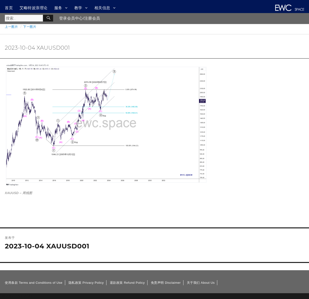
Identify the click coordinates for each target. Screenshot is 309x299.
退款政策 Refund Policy (127, 282)
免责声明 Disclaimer (166, 282)
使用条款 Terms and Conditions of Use (34, 282)
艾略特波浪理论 (34, 8)
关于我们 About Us (201, 282)
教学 (78, 8)
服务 (58, 8)
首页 (9, 8)
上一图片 (11, 27)
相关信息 (102, 8)
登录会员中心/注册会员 (79, 18)
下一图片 (29, 27)
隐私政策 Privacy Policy (86, 282)
